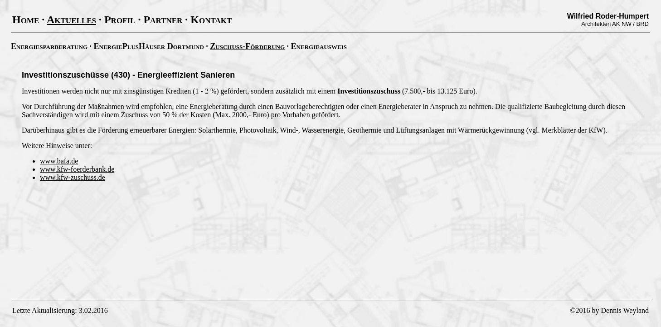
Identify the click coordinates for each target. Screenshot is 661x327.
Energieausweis (319, 46)
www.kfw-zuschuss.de (72, 177)
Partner (162, 19)
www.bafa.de (59, 161)
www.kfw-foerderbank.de (77, 169)
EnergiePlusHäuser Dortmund (149, 46)
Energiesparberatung (49, 46)
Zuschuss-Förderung (247, 46)
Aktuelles (71, 19)
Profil (120, 19)
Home (25, 19)
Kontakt (211, 19)
